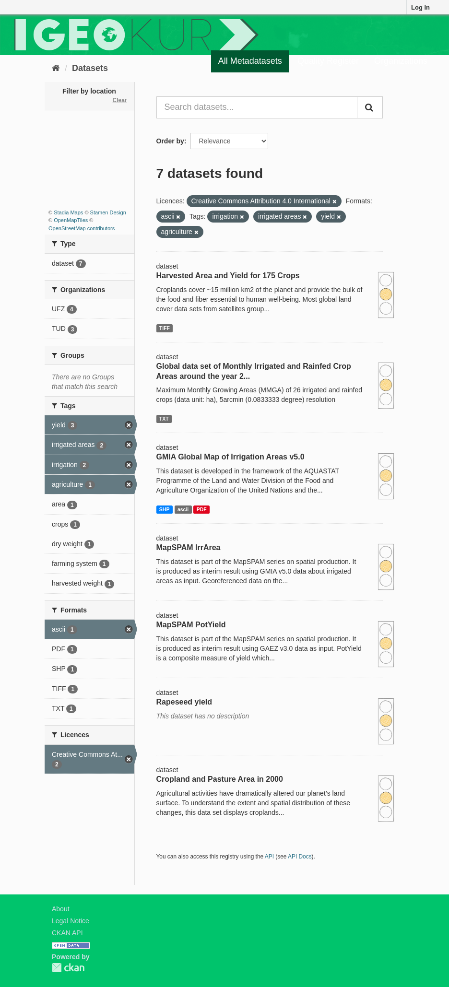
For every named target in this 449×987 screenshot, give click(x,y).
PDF (202, 509)
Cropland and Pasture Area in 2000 (219, 779)
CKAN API (67, 933)
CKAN (68, 968)
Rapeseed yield (184, 702)
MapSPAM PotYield (191, 625)
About (61, 909)
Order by (170, 141)
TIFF (164, 328)
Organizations (400, 61)
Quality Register (328, 61)
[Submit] (370, 107)
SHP (164, 509)
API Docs (300, 856)
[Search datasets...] (257, 107)
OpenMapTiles (71, 220)
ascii (183, 509)
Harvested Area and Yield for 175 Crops (228, 275)
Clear (119, 100)
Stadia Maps (68, 212)
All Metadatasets (250, 61)
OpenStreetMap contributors (81, 228)
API (269, 856)
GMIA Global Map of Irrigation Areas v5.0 (230, 457)
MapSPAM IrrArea (188, 547)
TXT (164, 419)
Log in (420, 7)
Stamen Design (108, 212)
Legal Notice (70, 921)
